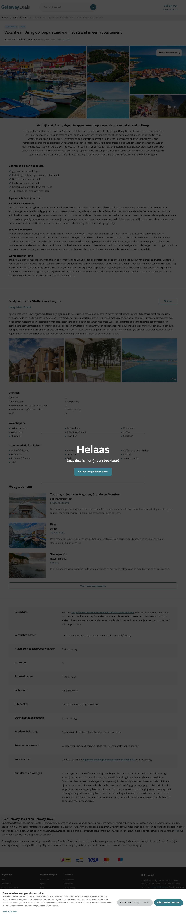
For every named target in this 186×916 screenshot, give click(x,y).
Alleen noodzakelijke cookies (135, 902)
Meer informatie (10, 911)
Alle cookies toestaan (168, 902)
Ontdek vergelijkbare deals (93, 471)
